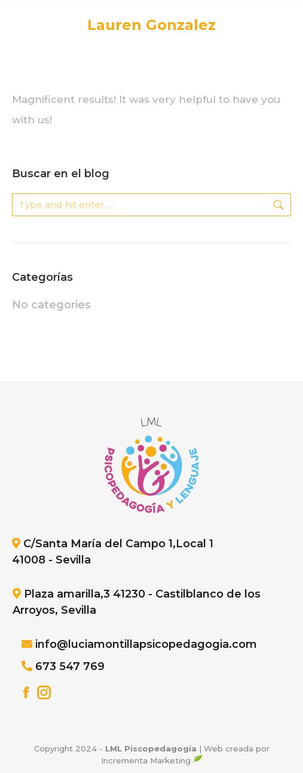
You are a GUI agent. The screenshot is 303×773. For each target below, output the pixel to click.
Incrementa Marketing (152, 760)
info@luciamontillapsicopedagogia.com (146, 644)
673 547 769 (70, 666)
